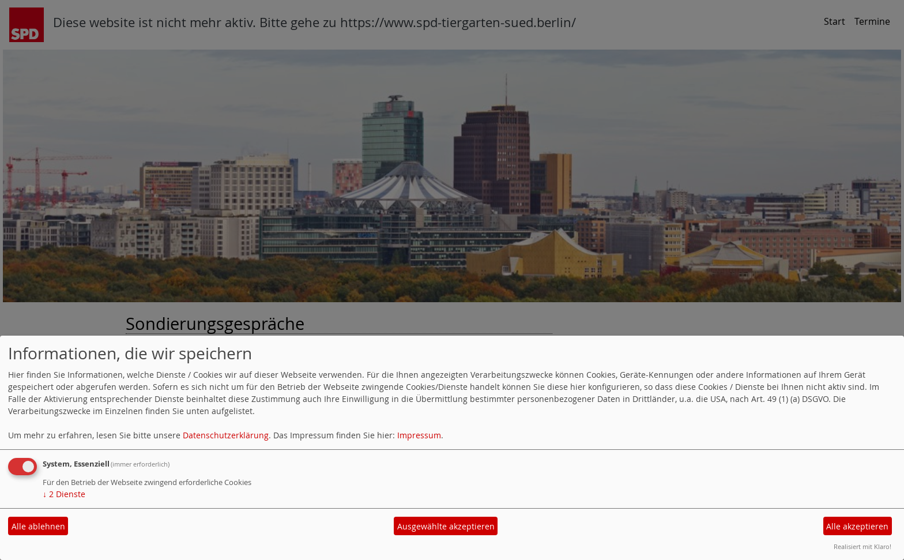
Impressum (419, 435)
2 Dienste (64, 493)
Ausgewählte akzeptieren (446, 526)
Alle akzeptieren (857, 526)
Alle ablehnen (38, 526)
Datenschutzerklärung (226, 435)
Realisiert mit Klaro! (862, 546)
